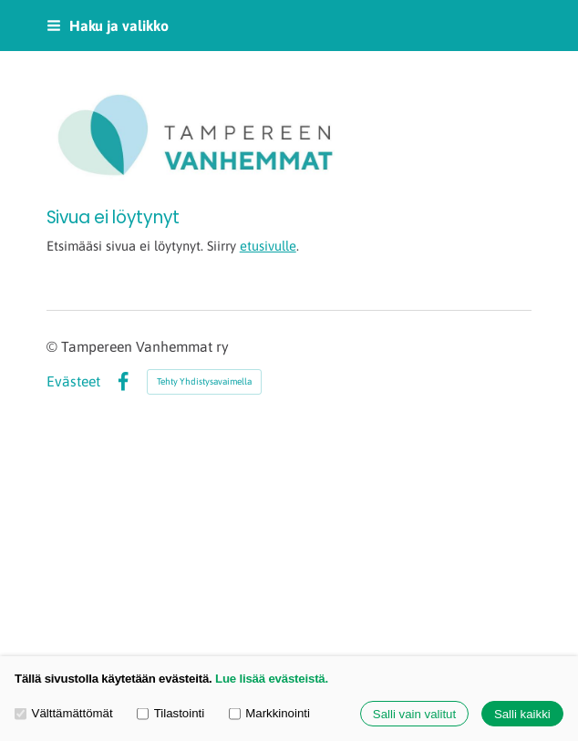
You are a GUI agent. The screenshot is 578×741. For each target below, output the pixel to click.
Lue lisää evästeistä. (271, 678)
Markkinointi (269, 713)
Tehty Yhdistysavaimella (204, 381)
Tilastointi (170, 713)
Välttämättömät (64, 713)
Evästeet (73, 382)
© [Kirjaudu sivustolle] (53, 346)
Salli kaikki (522, 714)
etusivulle (268, 245)
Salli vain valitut (414, 714)
